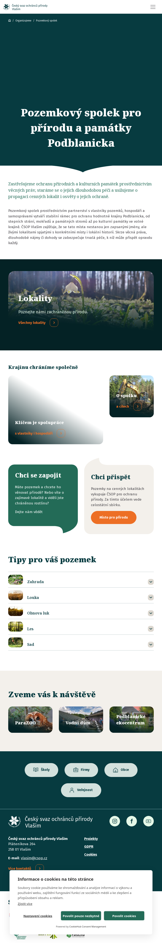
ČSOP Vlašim (9, 20)
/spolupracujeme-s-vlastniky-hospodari (55, 397)
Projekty (91, 813)
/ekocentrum (131, 694)
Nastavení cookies (37, 916)
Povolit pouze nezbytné (81, 916)
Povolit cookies (124, 916)
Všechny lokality (32, 323)
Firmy (85, 744)
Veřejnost (85, 764)
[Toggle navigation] (153, 7)
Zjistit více (25, 904)
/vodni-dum (81, 694)
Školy (45, 744)
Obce (125, 744)
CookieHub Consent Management (87, 926)
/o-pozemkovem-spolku (131, 396)
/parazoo (30, 694)
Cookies (90, 828)
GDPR (88, 821)
